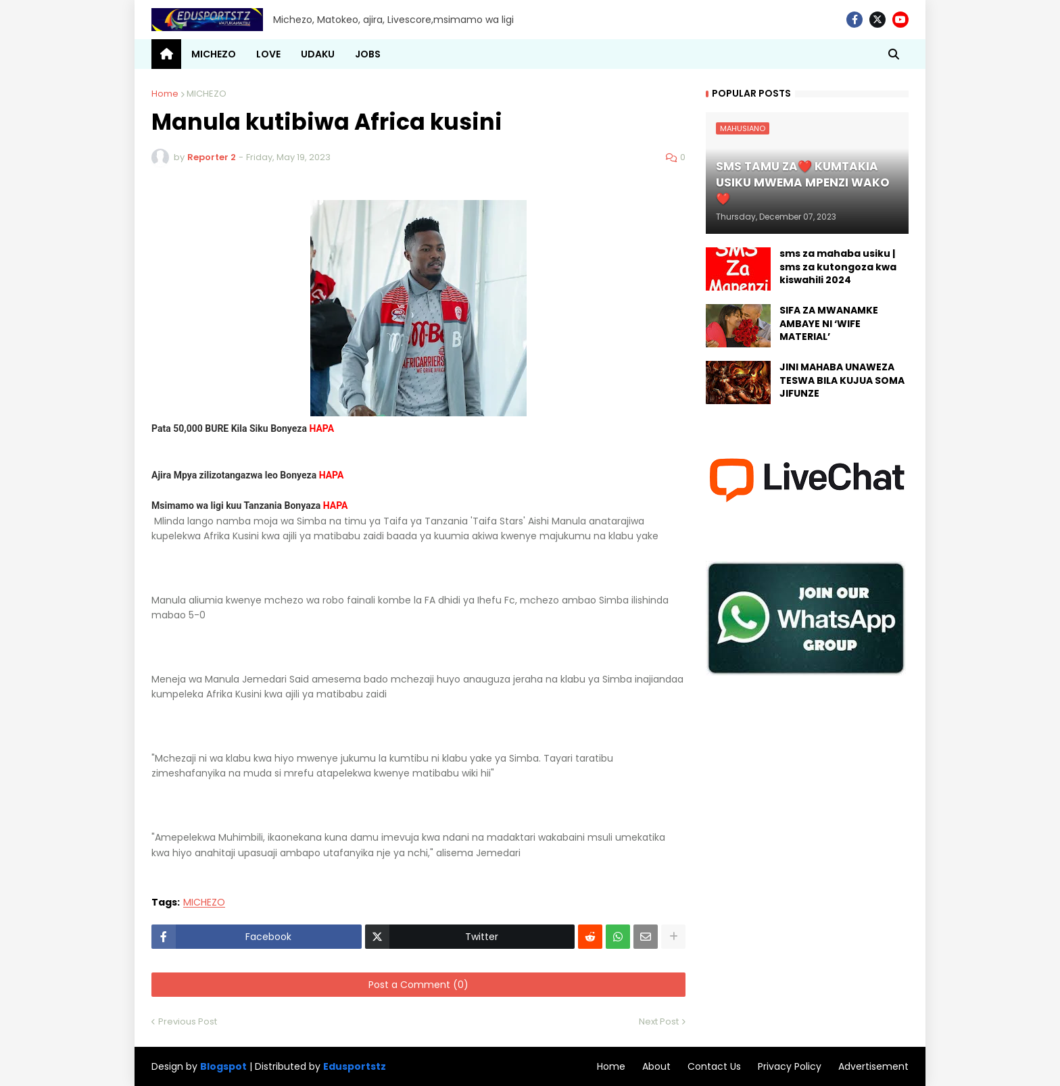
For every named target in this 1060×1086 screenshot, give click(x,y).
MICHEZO (206, 93)
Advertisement (873, 1066)
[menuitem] (166, 54)
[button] (894, 54)
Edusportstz (354, 1066)
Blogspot (223, 1066)
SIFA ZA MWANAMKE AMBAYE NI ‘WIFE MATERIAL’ (828, 323)
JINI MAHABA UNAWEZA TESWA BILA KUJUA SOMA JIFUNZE (842, 380)
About (656, 1066)
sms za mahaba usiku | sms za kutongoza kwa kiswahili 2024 (837, 267)
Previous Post (187, 1021)
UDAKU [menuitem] (318, 54)
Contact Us (714, 1066)
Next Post (659, 1021)
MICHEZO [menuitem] (213, 54)
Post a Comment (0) (418, 984)
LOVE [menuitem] (268, 54)
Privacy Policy (789, 1066)
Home (164, 93)
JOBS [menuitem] (368, 54)
